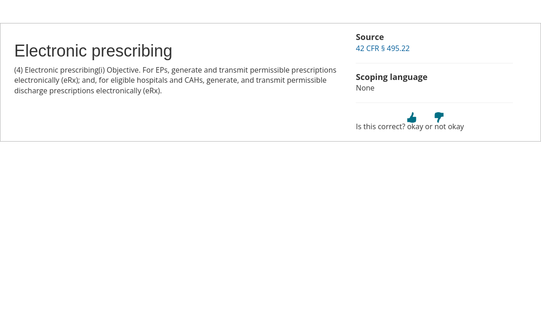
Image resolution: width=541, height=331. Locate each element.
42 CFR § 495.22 (383, 48)
